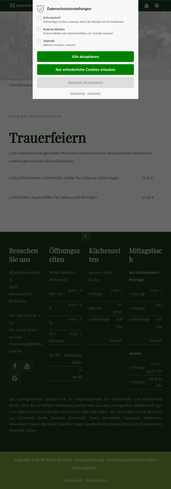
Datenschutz (77, 93)
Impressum (93, 93)
